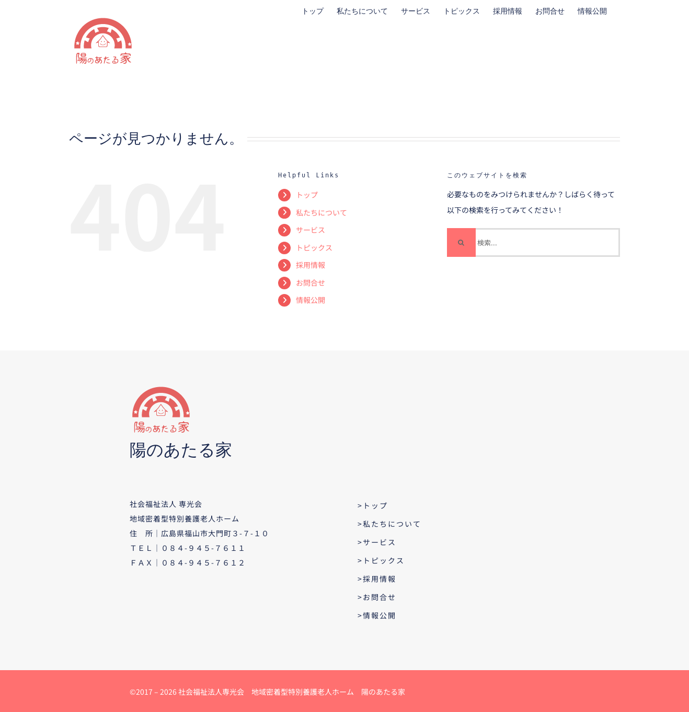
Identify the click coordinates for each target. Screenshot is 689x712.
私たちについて (321, 212)
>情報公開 (377, 615)
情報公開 (310, 300)
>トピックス (381, 560)
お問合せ (310, 282)
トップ (307, 194)
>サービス (377, 542)
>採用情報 (377, 578)
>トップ (373, 505)
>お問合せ (377, 597)
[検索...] (533, 242)
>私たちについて (389, 523)
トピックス (314, 247)
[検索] (461, 242)
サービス (310, 229)
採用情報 (310, 264)
